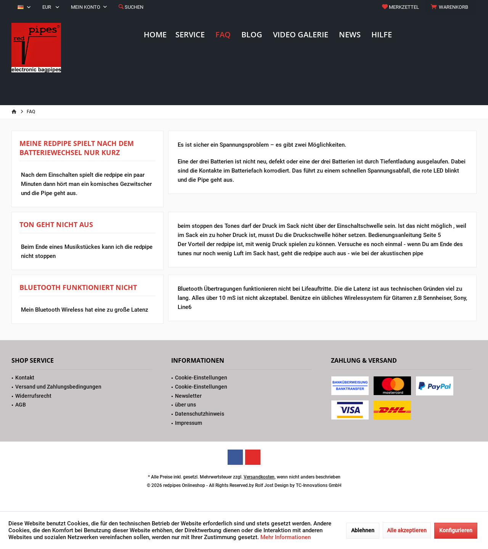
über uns (185, 405)
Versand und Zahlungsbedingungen (58, 387)
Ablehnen (362, 530)
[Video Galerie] (301, 35)
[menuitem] (451, 7)
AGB (20, 405)
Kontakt (24, 378)
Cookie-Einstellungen (201, 378)
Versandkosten (259, 477)
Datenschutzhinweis (199, 414)
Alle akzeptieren (407, 530)
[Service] (190, 35)
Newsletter (188, 396)
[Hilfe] (381, 35)
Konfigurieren (455, 530)
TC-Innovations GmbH (319, 485)
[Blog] (252, 35)
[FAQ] (223, 35)
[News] (350, 35)
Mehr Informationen (285, 537)
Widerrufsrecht (33, 396)
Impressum (188, 423)
